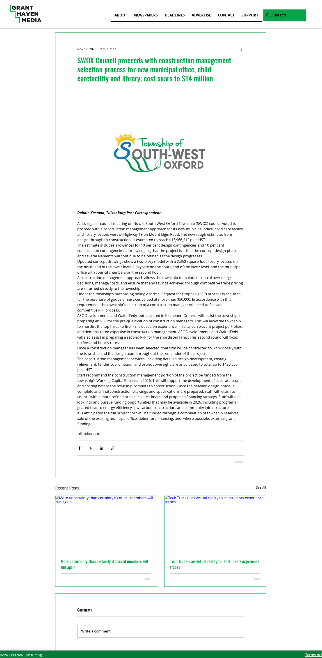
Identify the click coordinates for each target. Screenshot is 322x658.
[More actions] (241, 49)
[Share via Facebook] (79, 448)
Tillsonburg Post (89, 434)
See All (261, 487)
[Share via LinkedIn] (101, 448)
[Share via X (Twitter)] (90, 448)
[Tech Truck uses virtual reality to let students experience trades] (215, 524)
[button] (201, 15)
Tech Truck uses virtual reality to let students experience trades (214, 564)
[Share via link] (112, 448)
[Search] (284, 15)
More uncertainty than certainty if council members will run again (104, 564)
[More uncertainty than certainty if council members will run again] (106, 524)
